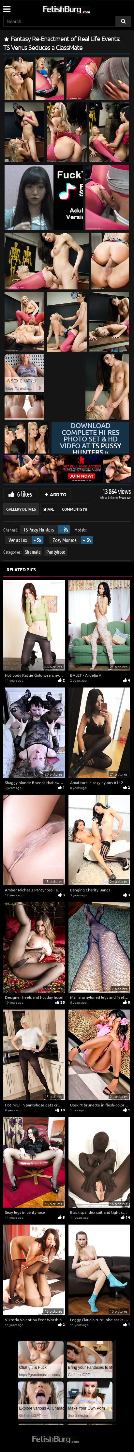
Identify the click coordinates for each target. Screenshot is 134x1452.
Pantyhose (55, 551)
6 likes (24, 493)
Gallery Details (21, 509)
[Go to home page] (78, 8)
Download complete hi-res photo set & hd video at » (90, 439)
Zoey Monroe (64, 540)
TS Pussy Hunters (38, 529)
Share (48, 509)
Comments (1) (74, 509)
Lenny (115, 497)
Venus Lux (17, 540)
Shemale (33, 551)
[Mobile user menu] (6, 6)
